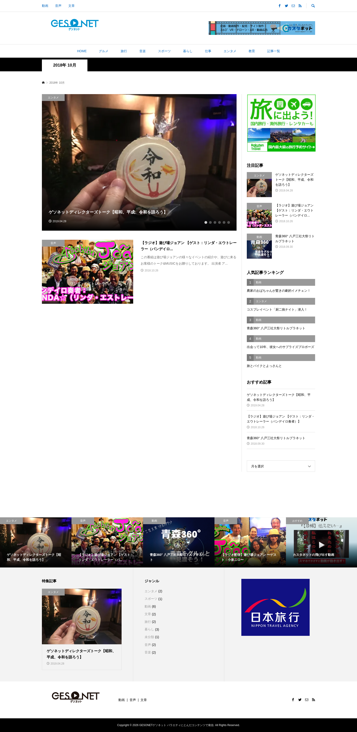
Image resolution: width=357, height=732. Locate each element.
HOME (82, 51)
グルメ (103, 51)
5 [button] (224, 222)
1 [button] (206, 222)
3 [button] (215, 222)
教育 (252, 51)
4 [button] (219, 222)
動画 (45, 6)
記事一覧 (273, 51)
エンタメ (230, 51)
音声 (58, 6)
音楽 (142, 51)
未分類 (149, 637)
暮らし (188, 51)
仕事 (208, 51)
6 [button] (229, 222)
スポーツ (164, 51)
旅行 (124, 51)
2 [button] (210, 222)
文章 (71, 6)
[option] (139, 162)
